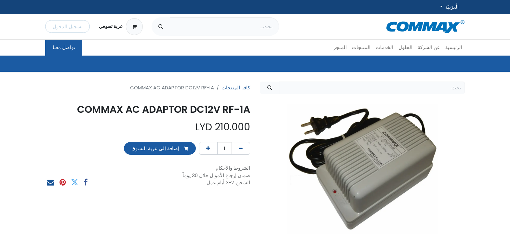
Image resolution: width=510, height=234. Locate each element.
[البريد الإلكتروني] (50, 182)
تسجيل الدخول (68, 26)
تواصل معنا (64, 47)
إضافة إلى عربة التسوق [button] (159, 148)
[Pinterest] (63, 182)
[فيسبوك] (86, 182)
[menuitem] (454, 47)
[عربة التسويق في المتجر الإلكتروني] (120, 27)
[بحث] (161, 26)
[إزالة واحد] (241, 148)
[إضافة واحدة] (208, 148)
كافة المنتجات (235, 87)
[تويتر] (74, 182)
